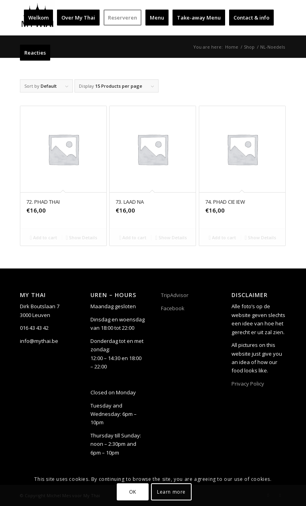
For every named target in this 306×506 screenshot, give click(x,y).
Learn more (171, 491)
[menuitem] (38, 17)
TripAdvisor (174, 295)
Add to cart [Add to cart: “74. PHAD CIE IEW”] (222, 237)
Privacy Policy (247, 383)
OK (132, 491)
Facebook (172, 308)
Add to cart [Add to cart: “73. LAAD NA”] (132, 237)
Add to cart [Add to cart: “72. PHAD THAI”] (43, 237)
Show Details (81, 237)
